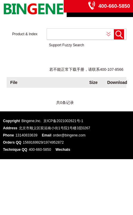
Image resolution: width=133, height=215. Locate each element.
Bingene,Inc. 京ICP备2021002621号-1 (52, 121)
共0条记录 (65, 103)
